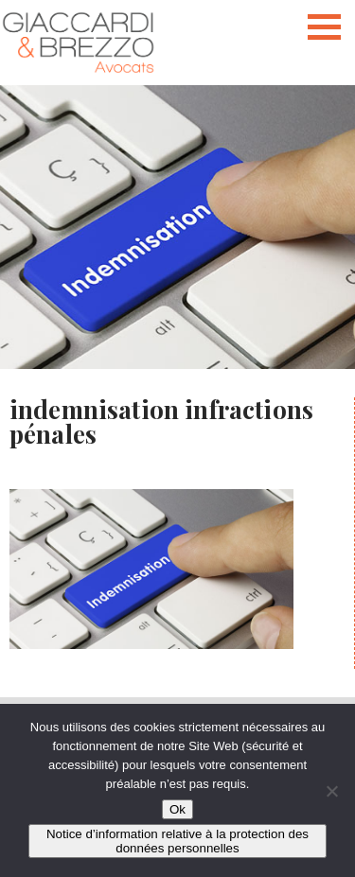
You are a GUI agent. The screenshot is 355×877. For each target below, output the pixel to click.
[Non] (331, 790)
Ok (177, 809)
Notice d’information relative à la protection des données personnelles (177, 841)
